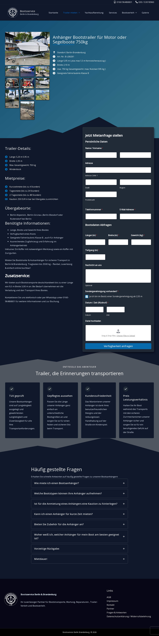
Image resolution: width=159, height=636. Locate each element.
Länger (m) (91, 235)
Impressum (112, 600)
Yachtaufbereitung (97, 12)
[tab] (79, 483)
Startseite (57, 12)
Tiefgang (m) (92, 250)
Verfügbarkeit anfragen (118, 346)
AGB (109, 597)
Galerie (145, 12)
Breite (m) (113, 235)
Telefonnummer (94, 209)
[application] (82, 13)
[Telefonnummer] (101, 216)
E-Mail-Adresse (127, 209)
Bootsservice (27, 11)
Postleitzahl (90, 200)
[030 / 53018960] (145, 2)
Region (122, 188)
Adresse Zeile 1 (91, 175)
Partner (110, 608)
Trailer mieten (74, 13)
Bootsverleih (130, 13)
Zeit (107, 315)
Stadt (87, 188)
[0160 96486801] (123, 2)
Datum (88, 315)
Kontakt (110, 604)
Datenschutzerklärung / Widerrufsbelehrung (129, 616)
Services (115, 12)
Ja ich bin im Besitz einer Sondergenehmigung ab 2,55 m (115, 296)
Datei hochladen (93, 321)
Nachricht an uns (93, 265)
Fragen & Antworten (116, 612)
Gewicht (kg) (138, 235)
